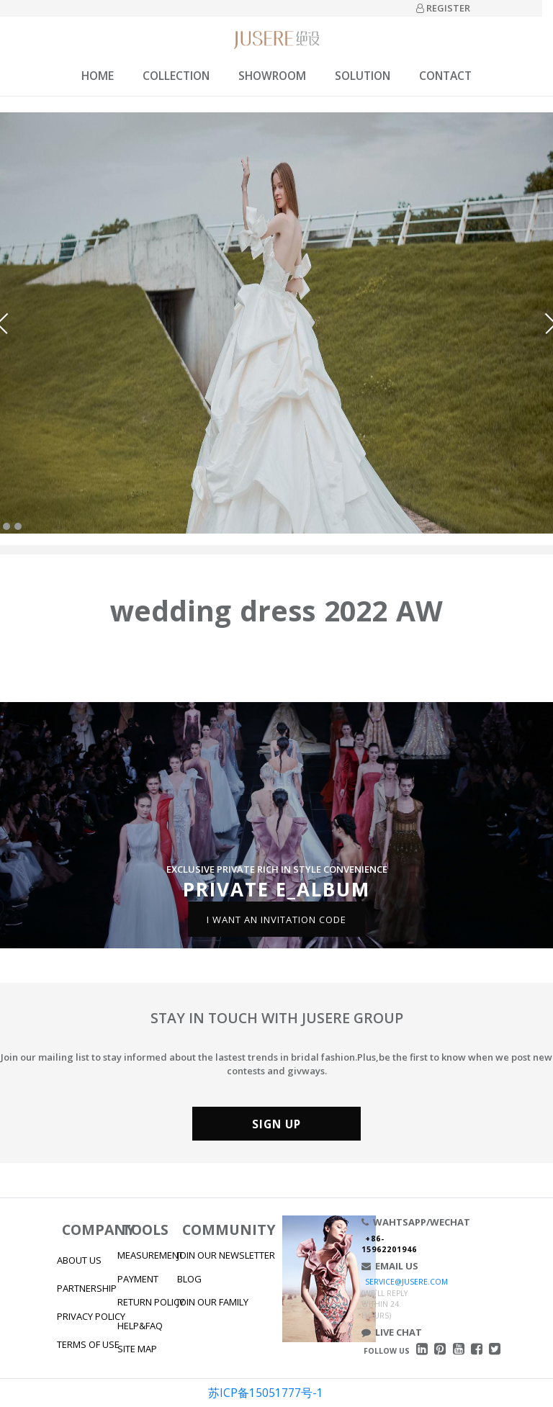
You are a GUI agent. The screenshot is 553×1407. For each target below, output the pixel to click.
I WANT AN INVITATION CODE (276, 918)
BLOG (189, 1278)
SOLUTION (362, 76)
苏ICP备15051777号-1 (265, 1393)
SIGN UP (276, 1124)
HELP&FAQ (140, 1325)
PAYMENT (137, 1278)
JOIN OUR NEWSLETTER (226, 1255)
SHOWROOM (272, 76)
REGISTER (443, 7)
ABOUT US (79, 1260)
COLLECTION (176, 76)
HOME (97, 76)
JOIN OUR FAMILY (212, 1301)
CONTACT (445, 76)
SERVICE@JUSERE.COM (406, 1282)
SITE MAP (137, 1348)
